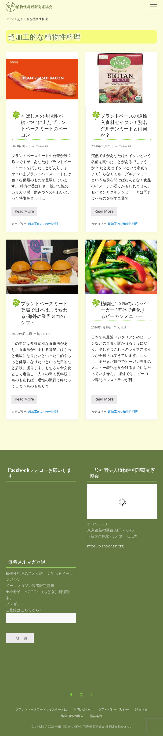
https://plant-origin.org (105, 546)
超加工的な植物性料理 (43, 224)
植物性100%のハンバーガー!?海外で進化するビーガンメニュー (123, 310)
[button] (153, 7)
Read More (24, 212)
